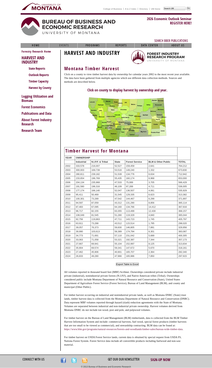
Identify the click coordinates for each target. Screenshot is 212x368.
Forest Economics (33, 107)
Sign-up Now (160, 360)
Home (36, 45)
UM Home (155, 9)
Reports (121, 45)
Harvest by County (40, 88)
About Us (178, 45)
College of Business (112, 9)
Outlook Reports (39, 75)
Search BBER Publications (171, 41)
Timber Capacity (38, 81)
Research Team (32, 130)
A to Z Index (131, 9)
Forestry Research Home (36, 51)
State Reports (37, 69)
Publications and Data (36, 113)
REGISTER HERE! (181, 23)
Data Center (149, 45)
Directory (143, 9)
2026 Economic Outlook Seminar (169, 19)
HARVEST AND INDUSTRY (33, 60)
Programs (93, 45)
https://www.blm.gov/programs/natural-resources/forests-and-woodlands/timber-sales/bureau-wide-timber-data (123, 329)
